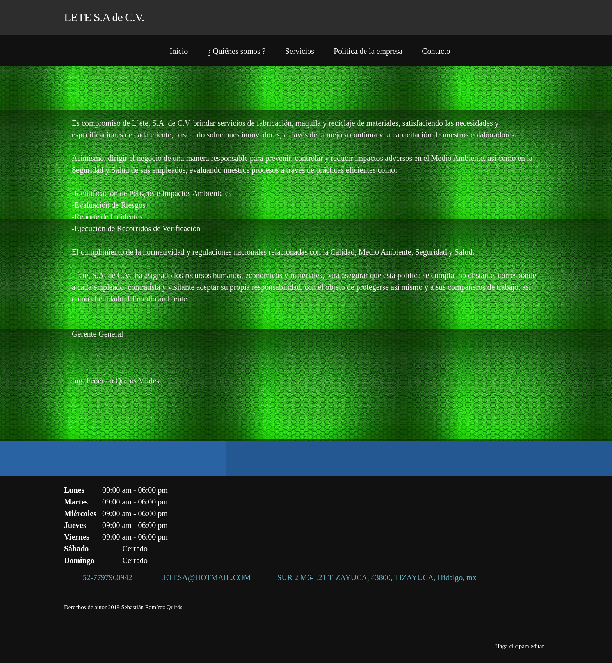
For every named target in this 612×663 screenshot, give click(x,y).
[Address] (371, 577)
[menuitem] (179, 52)
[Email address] (199, 577)
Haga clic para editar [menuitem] (519, 646)
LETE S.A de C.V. (104, 17)
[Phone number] (102, 577)
